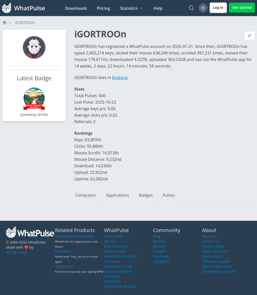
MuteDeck (63, 251)
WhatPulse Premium (120, 256)
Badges (146, 195)
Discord (159, 241)
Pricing (103, 8)
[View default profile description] (249, 36)
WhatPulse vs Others (219, 271)
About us (209, 236)
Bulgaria (119, 77)
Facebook (161, 256)
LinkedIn (160, 251)
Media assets (212, 256)
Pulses (169, 195)
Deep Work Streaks (119, 286)
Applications (117, 195)
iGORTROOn (25, 22)
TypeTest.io (64, 266)
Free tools (112, 276)
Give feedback (115, 246)
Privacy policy (213, 246)
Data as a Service (118, 271)
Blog (156, 236)
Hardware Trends (118, 266)
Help (158, 8)
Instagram (161, 261)
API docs (111, 241)
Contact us (210, 241)
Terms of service (215, 251)
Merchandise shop (217, 266)
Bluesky (159, 246)
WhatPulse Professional (74, 236)
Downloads (76, 8)
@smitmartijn (17, 252)
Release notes (115, 251)
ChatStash (112, 281)
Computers (85, 195)
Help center (113, 236)
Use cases (112, 261)
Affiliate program (216, 261)
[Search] (191, 8)
